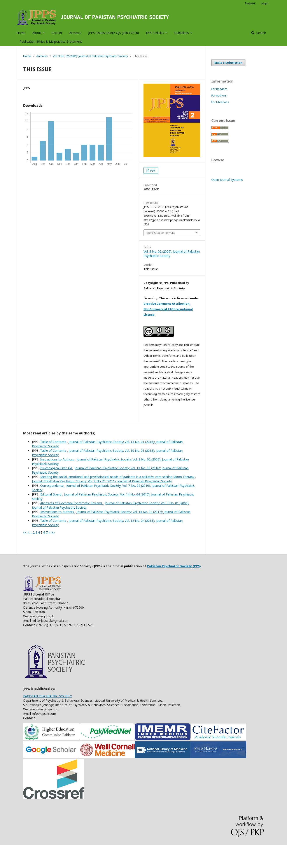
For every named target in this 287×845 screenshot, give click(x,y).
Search (261, 33)
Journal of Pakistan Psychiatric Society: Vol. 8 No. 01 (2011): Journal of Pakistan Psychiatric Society (102, 481)
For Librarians (220, 102)
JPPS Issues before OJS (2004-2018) (113, 33)
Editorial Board (51, 494)
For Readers (219, 89)
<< (25, 532)
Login (264, 3)
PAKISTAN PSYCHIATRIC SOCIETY (47, 696)
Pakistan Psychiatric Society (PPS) (174, 566)
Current (57, 33)
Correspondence (52, 485)
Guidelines (182, 33)
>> (53, 532)
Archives (75, 33)
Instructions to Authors (57, 459)
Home (21, 33)
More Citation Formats (161, 233)
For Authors (219, 95)
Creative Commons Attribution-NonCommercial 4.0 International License (168, 309)
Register (250, 3)
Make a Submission (228, 63)
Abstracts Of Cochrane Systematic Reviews (71, 503)
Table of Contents (53, 442)
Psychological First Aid (56, 468)
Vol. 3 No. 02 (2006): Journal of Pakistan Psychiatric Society (90, 56)
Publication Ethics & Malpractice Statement (51, 41)
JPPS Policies (155, 33)
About (37, 33)
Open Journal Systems (227, 179)
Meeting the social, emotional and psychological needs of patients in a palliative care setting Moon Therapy (117, 477)
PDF (152, 170)
